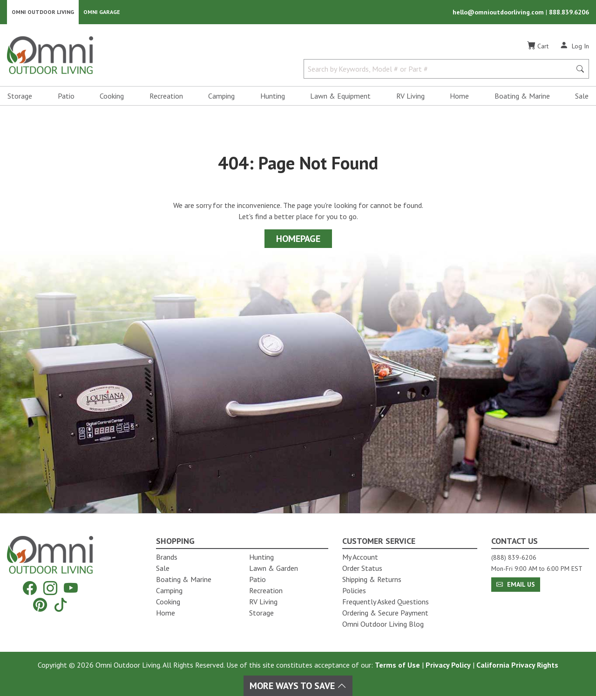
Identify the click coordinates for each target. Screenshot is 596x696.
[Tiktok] (61, 605)
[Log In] (574, 45)
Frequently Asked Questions (385, 601)
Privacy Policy (448, 664)
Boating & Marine (522, 95)
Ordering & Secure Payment (385, 612)
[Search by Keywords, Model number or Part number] (440, 69)
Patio (66, 95)
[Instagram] (50, 588)
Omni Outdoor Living (43, 11)
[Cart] (538, 46)
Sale (582, 95)
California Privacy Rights (517, 664)
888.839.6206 (569, 12)
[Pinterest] (40, 605)
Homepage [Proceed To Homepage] (298, 239)
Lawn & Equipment (340, 95)
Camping (221, 95)
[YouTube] (71, 588)
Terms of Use (397, 664)
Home (459, 95)
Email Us (515, 584)
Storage (19, 95)
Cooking (112, 95)
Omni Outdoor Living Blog (383, 624)
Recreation (166, 95)
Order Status (362, 568)
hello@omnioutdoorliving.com (499, 12)
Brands (166, 557)
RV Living (410, 95)
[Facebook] (30, 588)
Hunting (272, 95)
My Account (360, 557)
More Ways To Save (298, 686)
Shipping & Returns (371, 579)
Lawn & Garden (273, 568)
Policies (354, 590)
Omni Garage (101, 11)
